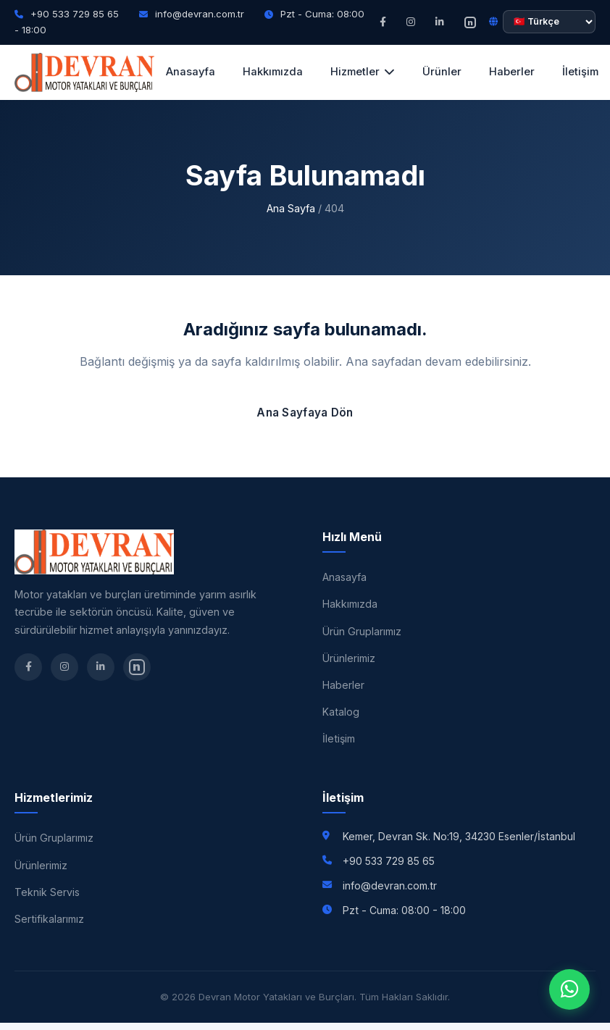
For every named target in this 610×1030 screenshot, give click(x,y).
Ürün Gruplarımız (361, 631)
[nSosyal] (470, 22)
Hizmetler (362, 71)
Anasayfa (190, 71)
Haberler (512, 71)
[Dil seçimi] (549, 21)
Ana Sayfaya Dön (305, 412)
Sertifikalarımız (49, 919)
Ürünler (441, 71)
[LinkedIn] (439, 22)
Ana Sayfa (291, 208)
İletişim (338, 738)
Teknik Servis (47, 892)
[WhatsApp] (569, 989)
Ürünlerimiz (348, 658)
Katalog (340, 711)
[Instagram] (410, 22)
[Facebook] (383, 22)
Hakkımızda (273, 71)
